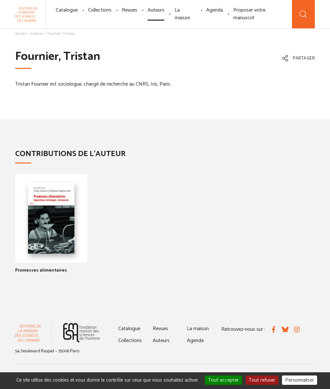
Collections (100, 10)
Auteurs (156, 10)
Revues (129, 10)
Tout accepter (223, 380)
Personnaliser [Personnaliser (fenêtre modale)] (299, 380)
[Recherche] (303, 14)
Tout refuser (262, 380)
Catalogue (67, 10)
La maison (182, 14)
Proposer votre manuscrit (249, 14)
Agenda (214, 10)
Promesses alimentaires (41, 270)
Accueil (21, 34)
